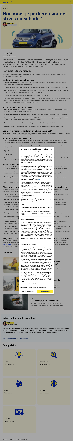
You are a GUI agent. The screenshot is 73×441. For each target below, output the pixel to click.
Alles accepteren (45, 291)
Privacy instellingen (28, 291)
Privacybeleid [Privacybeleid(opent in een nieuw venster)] (23, 287)
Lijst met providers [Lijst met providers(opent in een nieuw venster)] (41, 287)
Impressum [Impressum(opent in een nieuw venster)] (32, 287)
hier (39, 179)
